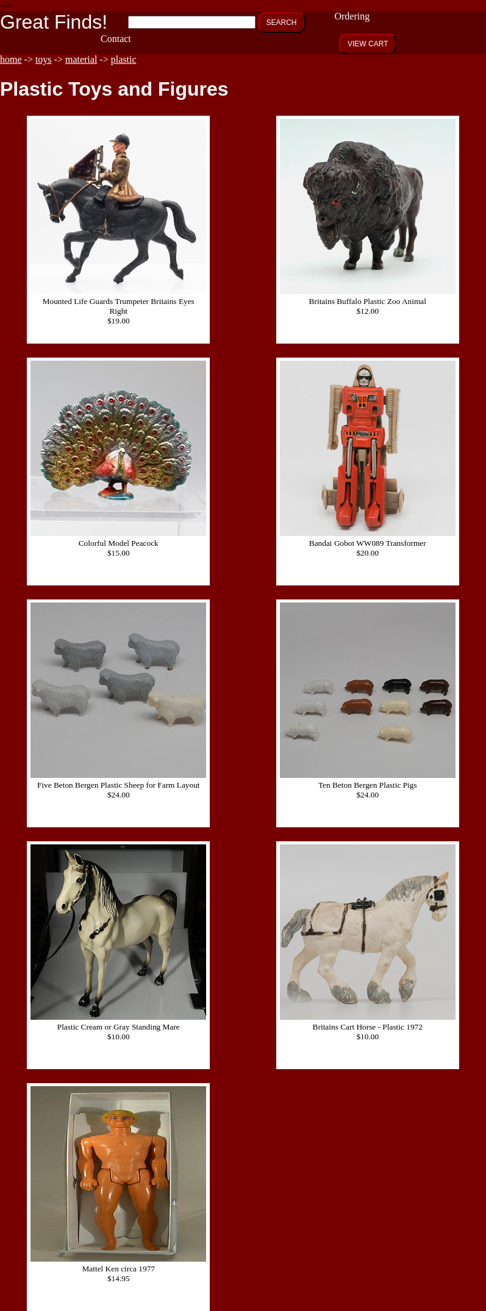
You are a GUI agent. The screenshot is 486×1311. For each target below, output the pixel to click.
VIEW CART (368, 44)
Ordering (352, 16)
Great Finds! (53, 22)
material (81, 59)
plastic (124, 59)
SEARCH (281, 22)
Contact (116, 39)
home (11, 59)
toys (43, 59)
